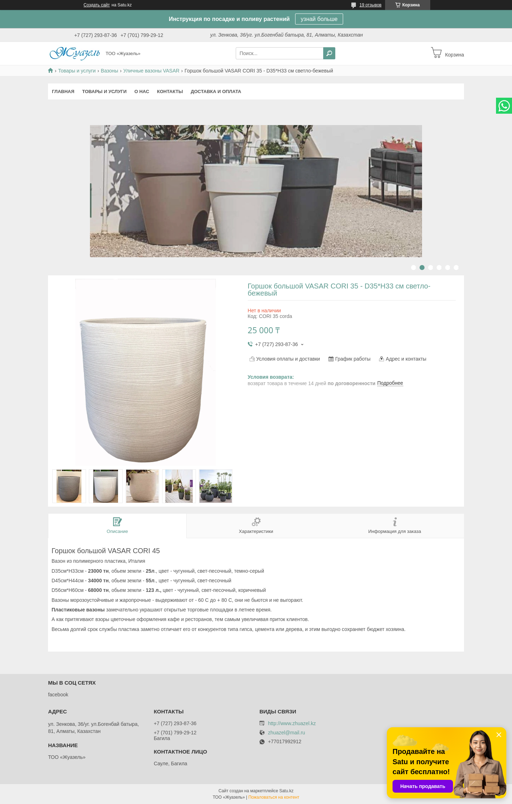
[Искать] (329, 53)
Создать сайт (97, 4)
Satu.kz (286, 790)
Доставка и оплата (216, 91)
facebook (58, 694)
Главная (63, 91)
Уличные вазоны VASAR (151, 71)
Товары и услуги (77, 71)
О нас (141, 91)
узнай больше (319, 19)
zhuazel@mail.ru (286, 732)
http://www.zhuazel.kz (292, 723)
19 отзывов (370, 4)
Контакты (170, 91)
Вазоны (109, 71)
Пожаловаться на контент (273, 797)
